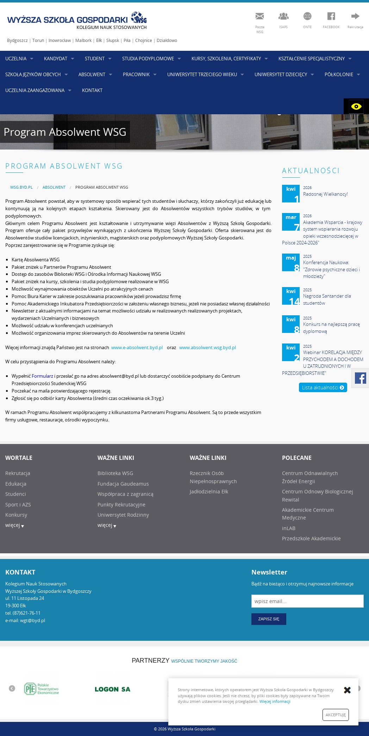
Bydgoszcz (17, 40)
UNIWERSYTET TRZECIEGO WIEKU (202, 74)
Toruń (38, 40)
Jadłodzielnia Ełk (209, 491)
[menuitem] (21, 187)
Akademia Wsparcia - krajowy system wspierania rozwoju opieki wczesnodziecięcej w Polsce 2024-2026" (322, 232)
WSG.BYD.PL (21, 187)
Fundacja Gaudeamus (123, 483)
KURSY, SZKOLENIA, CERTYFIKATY (226, 58)
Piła (127, 40)
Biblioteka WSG (115, 473)
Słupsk (112, 40)
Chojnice (143, 40)
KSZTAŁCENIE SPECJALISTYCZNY (312, 58)
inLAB (288, 528)
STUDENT (95, 58)
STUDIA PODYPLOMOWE (148, 58)
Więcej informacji (274, 701)
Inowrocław (60, 40)
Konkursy (16, 514)
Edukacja (15, 483)
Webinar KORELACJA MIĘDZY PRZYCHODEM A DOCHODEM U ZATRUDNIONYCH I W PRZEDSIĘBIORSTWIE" (322, 362)
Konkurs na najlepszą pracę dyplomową (331, 327)
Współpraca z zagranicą (126, 494)
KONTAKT (92, 90)
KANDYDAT (55, 58)
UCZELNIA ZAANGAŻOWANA (34, 90)
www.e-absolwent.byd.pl (137, 347)
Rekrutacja (17, 473)
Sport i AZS (18, 504)
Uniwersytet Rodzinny (123, 514)
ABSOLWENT (92, 74)
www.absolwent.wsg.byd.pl (207, 347)
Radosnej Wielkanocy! (325, 194)
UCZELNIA (15, 58)
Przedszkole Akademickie (311, 538)
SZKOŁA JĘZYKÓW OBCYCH (33, 74)
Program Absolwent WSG (101, 187)
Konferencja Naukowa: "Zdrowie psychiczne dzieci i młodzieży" (331, 269)
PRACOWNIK (136, 74)
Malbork (83, 40)
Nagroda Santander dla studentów (327, 299)
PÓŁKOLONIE (339, 74)
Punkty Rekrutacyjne (121, 504)
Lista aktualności (323, 387)
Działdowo (167, 40)
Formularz (42, 376)
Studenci (15, 494)
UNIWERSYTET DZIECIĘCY (281, 74)
